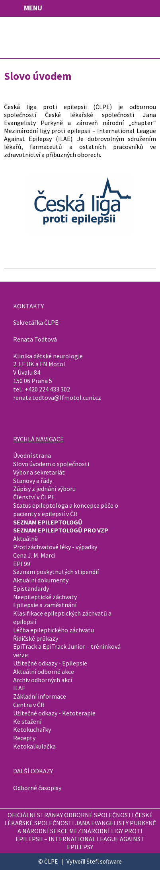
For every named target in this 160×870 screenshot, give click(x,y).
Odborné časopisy (37, 788)
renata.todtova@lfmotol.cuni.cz (57, 397)
